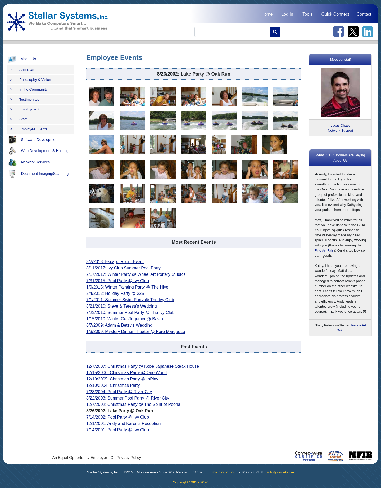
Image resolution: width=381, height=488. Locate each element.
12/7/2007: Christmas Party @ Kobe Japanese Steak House (142, 366)
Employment (24, 109)
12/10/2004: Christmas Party (113, 385)
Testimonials (24, 99)
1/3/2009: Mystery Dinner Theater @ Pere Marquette (135, 331)
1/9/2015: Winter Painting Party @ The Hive (127, 287)
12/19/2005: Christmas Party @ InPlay (122, 379)
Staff (18, 119)
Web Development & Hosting (38, 151)
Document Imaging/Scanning (38, 173)
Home (267, 14)
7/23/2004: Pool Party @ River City (119, 391)
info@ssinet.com (280, 472)
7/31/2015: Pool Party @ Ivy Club (117, 280)
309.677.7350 (223, 472)
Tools (307, 14)
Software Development (32, 140)
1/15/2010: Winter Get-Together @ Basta (124, 319)
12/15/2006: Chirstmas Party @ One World (126, 372)
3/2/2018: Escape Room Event (115, 261)
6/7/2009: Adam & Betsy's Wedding (119, 325)
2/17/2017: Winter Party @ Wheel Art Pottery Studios (136, 274)
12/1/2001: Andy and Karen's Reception (123, 423)
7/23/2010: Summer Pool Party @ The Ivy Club (130, 312)
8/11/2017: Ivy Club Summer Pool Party (123, 268)
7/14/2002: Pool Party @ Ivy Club (117, 417)
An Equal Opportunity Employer (79, 457)
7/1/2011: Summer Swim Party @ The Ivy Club (130, 300)
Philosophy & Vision (30, 80)
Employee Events (28, 129)
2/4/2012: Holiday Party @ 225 (115, 293)
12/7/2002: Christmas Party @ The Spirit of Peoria (133, 404)
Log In (287, 14)
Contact (364, 14)
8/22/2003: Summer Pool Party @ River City (127, 398)
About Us (21, 59)
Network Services (28, 162)
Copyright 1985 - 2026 (190, 482)
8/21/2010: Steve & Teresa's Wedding (121, 306)
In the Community (29, 89)
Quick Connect (335, 14)
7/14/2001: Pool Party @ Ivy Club (117, 430)
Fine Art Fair (324, 250)
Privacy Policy (129, 457)
